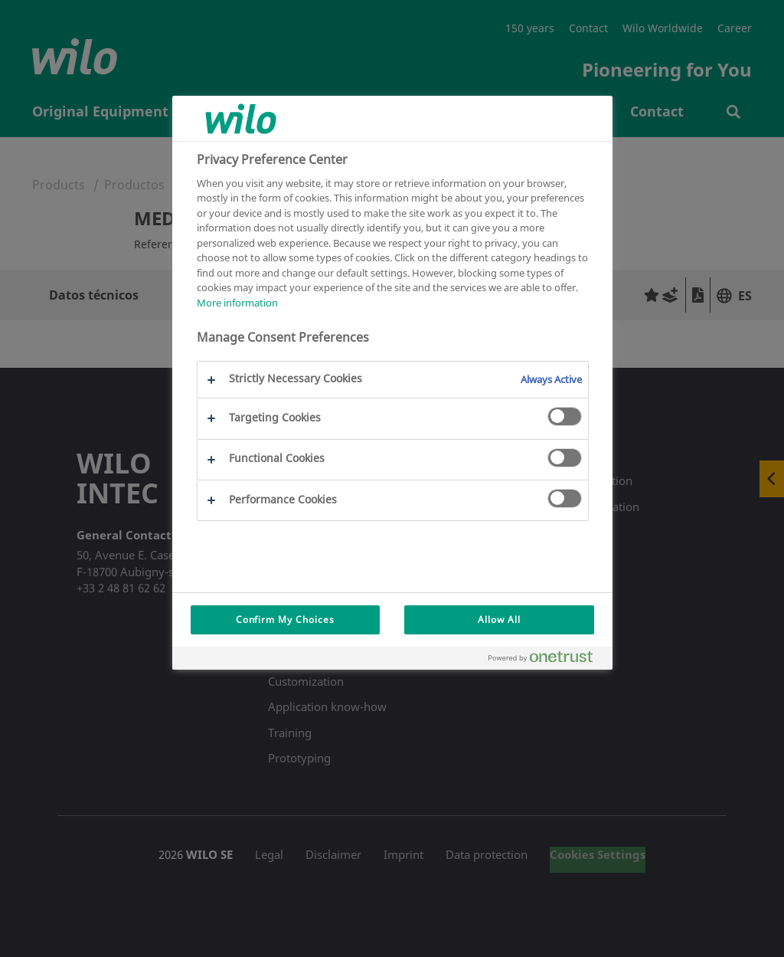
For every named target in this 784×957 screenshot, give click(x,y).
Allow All (499, 619)
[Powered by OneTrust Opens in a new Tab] (546, 660)
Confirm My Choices (285, 619)
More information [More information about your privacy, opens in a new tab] (237, 303)
